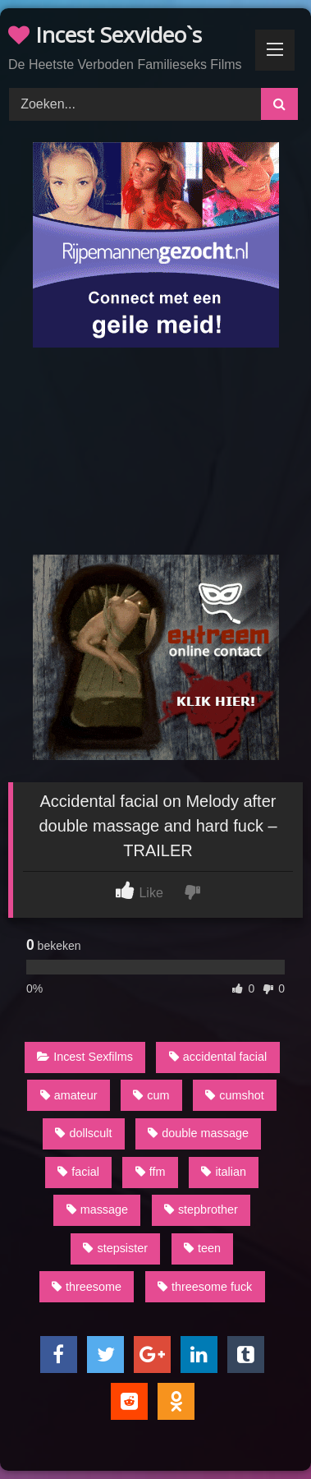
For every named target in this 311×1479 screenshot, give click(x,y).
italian (223, 1171)
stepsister (115, 1248)
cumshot (234, 1095)
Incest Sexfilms (85, 1056)
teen (202, 1248)
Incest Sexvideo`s (105, 34)
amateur (69, 1095)
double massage (198, 1133)
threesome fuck (205, 1286)
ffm (150, 1171)
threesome (86, 1286)
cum (151, 1095)
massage (97, 1209)
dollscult (83, 1133)
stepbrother (201, 1209)
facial (78, 1171)
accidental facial (218, 1056)
